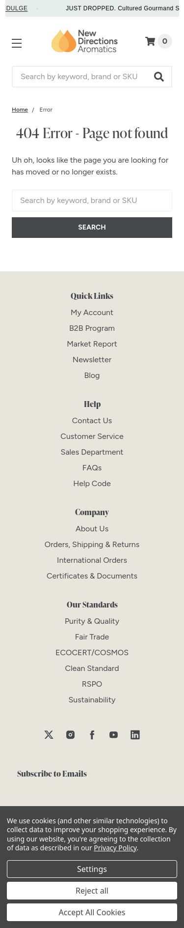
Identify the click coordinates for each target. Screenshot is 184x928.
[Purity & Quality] (92, 621)
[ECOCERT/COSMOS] (92, 652)
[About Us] (92, 528)
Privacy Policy (115, 847)
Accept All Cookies (92, 912)
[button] (159, 76)
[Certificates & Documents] (92, 575)
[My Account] (92, 312)
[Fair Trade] (92, 636)
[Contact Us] (92, 420)
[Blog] (92, 375)
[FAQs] (92, 467)
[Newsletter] (92, 359)
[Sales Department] (92, 452)
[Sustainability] (92, 699)
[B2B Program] (92, 328)
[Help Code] (92, 483)
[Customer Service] (91, 436)
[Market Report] (92, 343)
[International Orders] (92, 560)
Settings (92, 869)
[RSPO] (92, 684)
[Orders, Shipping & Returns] (92, 544)
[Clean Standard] (92, 668)
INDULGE (20, 8)
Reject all (92, 890)
